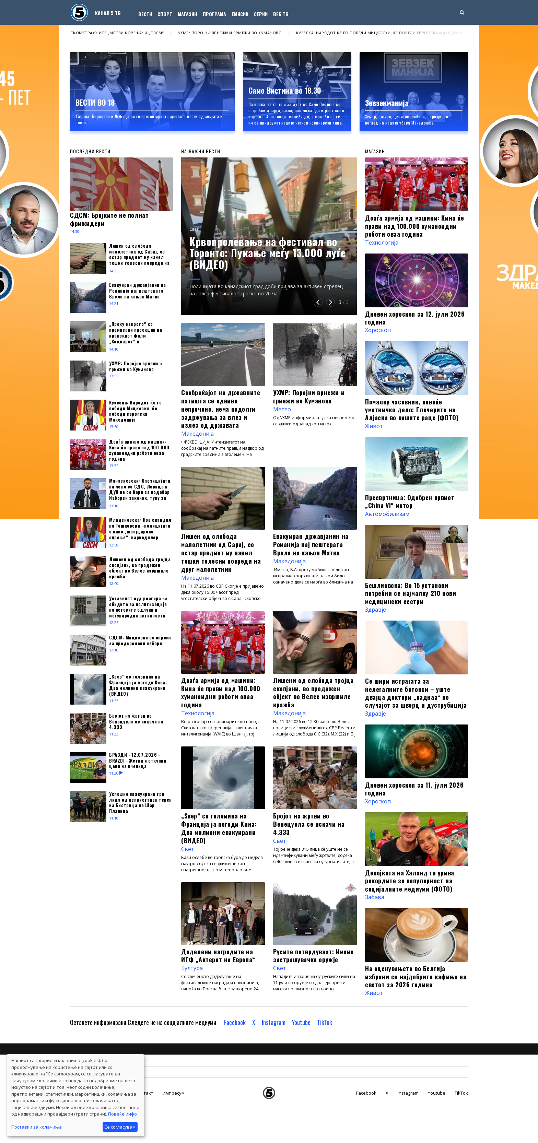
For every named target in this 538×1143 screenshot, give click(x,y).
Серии (261, 13)
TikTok (324, 1022)
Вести (145, 13)
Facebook (235, 1022)
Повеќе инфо (122, 1114)
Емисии (240, 13)
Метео (282, 409)
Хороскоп (378, 330)
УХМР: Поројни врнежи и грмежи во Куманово (238, 32)
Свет (193, 229)
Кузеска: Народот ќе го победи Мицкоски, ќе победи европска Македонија (388, 32)
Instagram (273, 1022)
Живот (374, 426)
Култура (192, 968)
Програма (214, 13)
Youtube (301, 1022)
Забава (374, 897)
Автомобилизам (387, 514)
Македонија (197, 433)
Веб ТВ (281, 13)
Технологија (197, 713)
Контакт (144, 1093)
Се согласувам (120, 1127)
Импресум (174, 1093)
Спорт (164, 13)
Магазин (187, 13)
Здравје (375, 609)
